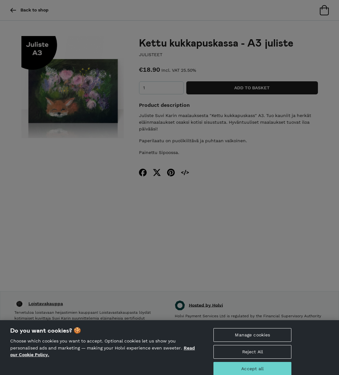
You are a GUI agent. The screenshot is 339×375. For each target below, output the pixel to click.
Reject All (252, 354)
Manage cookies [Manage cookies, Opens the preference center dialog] (252, 338)
